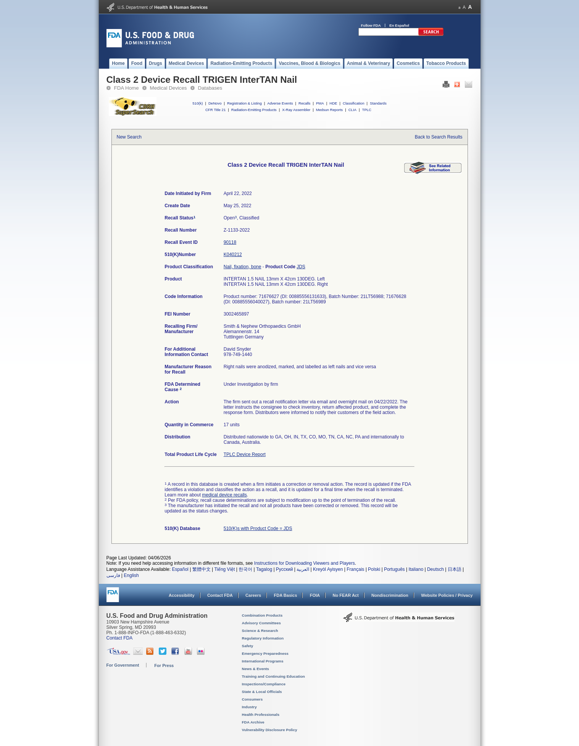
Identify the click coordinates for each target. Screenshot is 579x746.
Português (394, 569)
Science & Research (260, 630)
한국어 (245, 569)
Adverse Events (280, 103)
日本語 (454, 569)
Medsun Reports (329, 110)
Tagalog (264, 569)
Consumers (252, 699)
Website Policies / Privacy (447, 595)
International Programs (263, 661)
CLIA (352, 110)
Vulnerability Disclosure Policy (269, 730)
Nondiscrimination (389, 595)
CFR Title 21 (215, 110)
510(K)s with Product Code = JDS (258, 528)
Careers (253, 595)
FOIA (315, 595)
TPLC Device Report (245, 454)
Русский (284, 569)
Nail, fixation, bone (242, 266)
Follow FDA (371, 25)
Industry (249, 707)
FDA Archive (253, 722)
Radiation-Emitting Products (254, 110)
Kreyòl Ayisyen (328, 569)
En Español (399, 25)
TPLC (367, 110)
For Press (164, 665)
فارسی (113, 575)
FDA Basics (285, 595)
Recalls (304, 103)
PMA (320, 103)
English (131, 575)
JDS (301, 266)
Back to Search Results (439, 137)
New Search (129, 137)
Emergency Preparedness (265, 653)
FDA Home (126, 88)
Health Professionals (260, 714)
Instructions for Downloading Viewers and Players (304, 563)
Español (180, 569)
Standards (378, 103)
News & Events (255, 669)
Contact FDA (220, 595)
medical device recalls (224, 495)
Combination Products (262, 615)
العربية (303, 569)
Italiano (415, 569)
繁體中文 (201, 569)
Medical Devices (168, 88)
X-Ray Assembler (296, 110)
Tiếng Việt (224, 569)
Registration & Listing (244, 103)
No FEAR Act (345, 595)
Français (355, 569)
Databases (210, 88)
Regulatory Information (263, 638)
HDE (333, 103)
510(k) (197, 103)
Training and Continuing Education (273, 676)
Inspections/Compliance (264, 684)
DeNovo (215, 103)
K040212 (233, 254)
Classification (353, 103)
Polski (374, 569)
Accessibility (181, 595)
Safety (247, 646)
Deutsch (435, 569)
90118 (230, 242)
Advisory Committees (261, 623)
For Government (122, 665)
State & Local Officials (262, 692)
